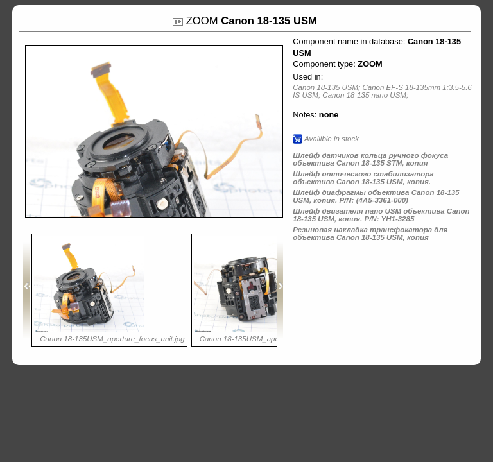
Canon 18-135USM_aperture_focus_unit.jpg (112, 339)
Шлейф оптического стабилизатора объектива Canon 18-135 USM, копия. (363, 177)
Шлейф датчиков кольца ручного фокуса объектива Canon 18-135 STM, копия (370, 159)
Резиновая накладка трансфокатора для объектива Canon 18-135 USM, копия (370, 233)
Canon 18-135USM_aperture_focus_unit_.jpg (274, 339)
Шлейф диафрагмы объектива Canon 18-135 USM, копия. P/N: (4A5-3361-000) (376, 196)
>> (280, 290)
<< (26, 290)
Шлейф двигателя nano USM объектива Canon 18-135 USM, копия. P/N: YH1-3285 (381, 215)
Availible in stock (331, 138)
